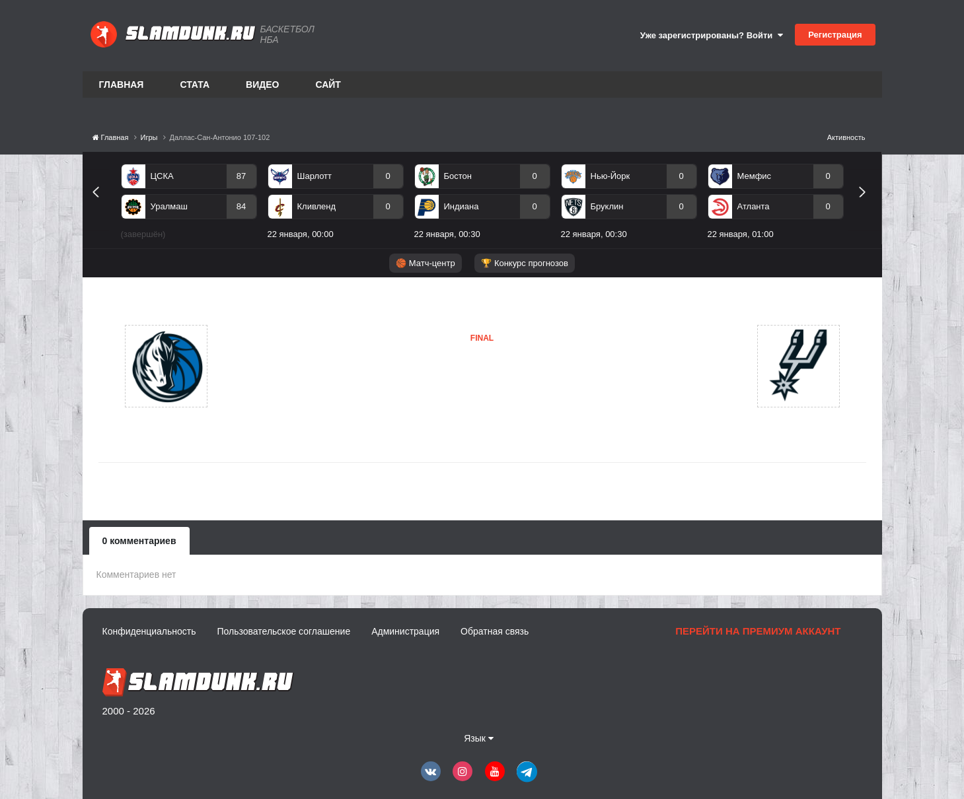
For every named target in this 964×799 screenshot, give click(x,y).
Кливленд (316, 206)
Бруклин (607, 206)
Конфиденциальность (149, 631)
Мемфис (754, 176)
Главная (121, 84)
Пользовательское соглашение (284, 631)
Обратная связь (495, 631)
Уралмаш (169, 206)
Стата (194, 84)
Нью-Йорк (610, 176)
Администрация (405, 631)
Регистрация (835, 35)
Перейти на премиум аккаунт (757, 631)
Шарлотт (314, 176)
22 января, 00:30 (447, 234)
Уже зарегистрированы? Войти (711, 35)
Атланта (753, 206)
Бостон (458, 176)
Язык (479, 738)
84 (241, 206)
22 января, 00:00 (301, 234)
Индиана (461, 206)
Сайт (328, 84)
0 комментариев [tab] (139, 541)
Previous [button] (101, 207)
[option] (189, 204)
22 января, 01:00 (741, 234)
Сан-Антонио (424, 393)
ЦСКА (162, 176)
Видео (262, 84)
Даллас (271, 365)
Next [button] (868, 207)
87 (241, 176)
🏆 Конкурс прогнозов (524, 263)
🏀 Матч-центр (425, 263)
